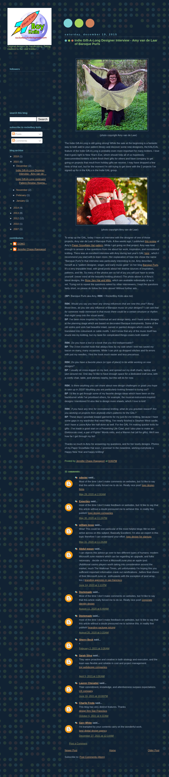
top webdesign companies (93, 667)
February (21, 195)
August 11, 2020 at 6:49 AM (94, 608)
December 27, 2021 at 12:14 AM (96, 735)
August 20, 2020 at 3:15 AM (94, 632)
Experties (84, 501)
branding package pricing (101, 627)
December (22, 166)
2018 (16, 156)
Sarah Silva (85, 655)
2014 (16, 207)
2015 (16, 161)
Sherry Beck (86, 639)
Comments (19, 140)
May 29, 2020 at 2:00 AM (92, 494)
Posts (17, 134)
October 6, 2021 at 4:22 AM (93, 716)
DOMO (21, 243)
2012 (16, 218)
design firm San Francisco (93, 711)
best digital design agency (93, 730)
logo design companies (100, 513)
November (22, 190)
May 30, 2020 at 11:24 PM (93, 518)
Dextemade (85, 592)
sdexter (83, 477)
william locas (86, 525)
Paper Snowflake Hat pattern (87, 245)
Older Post (153, 750)
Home (112, 750)
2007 (16, 229)
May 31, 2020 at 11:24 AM (93, 542)
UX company (86, 691)
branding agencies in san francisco (103, 580)
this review (150, 241)
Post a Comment (78, 743)
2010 (16, 224)
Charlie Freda (87, 703)
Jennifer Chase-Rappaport (31, 249)
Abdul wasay (86, 548)
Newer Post (71, 750)
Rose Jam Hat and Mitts (98, 280)
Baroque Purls (150, 265)
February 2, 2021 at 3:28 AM (94, 648)
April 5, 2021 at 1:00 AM (92, 676)
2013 (16, 213)
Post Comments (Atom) (92, 757)
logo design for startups (139, 536)
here (147, 253)
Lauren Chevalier (89, 683)
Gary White (85, 722)
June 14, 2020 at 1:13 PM (93, 585)
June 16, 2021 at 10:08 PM (93, 696)
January (21, 200)
